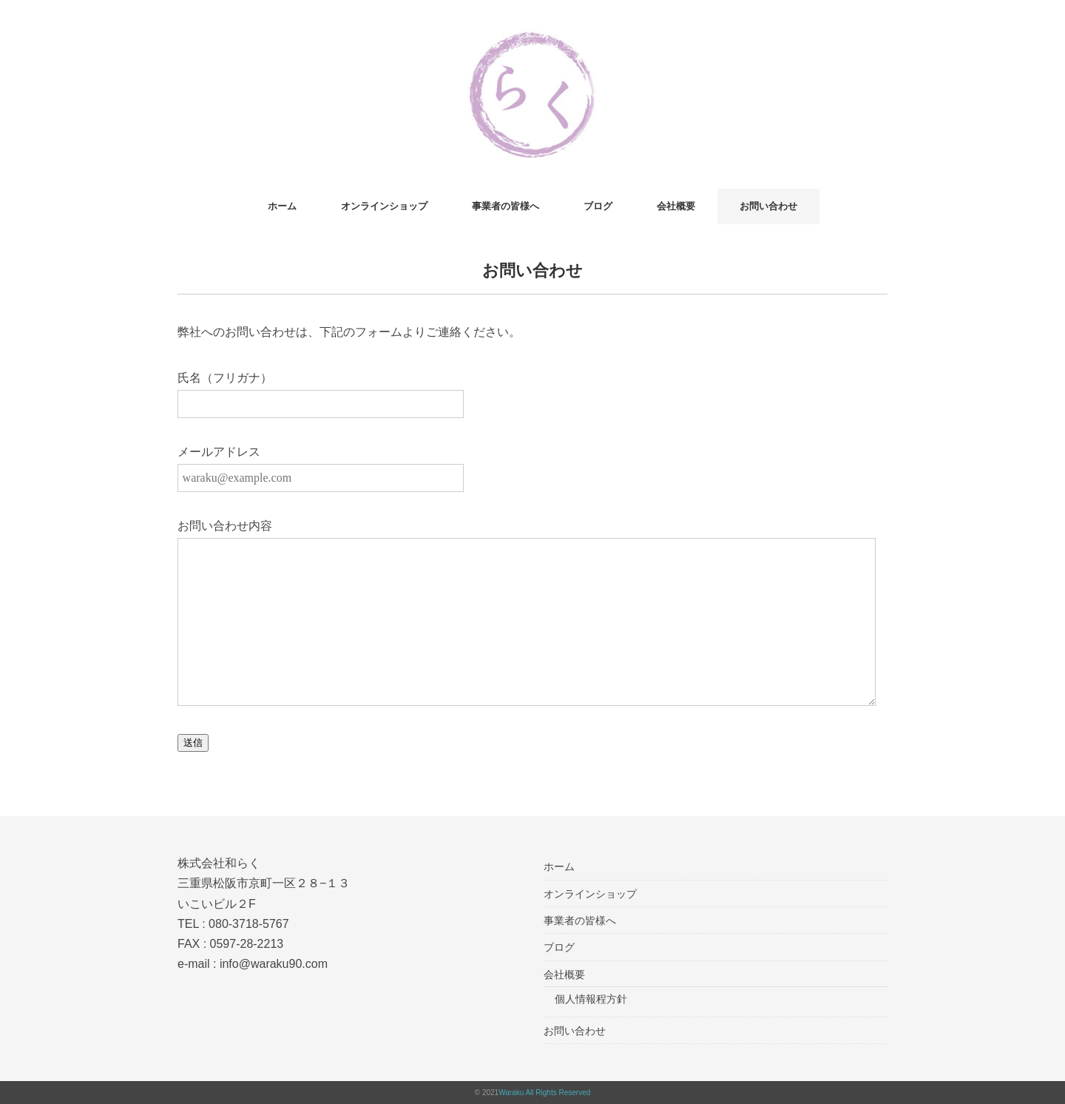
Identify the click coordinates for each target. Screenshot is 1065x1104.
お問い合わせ (768, 206)
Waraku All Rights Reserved (544, 1092)
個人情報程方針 (591, 999)
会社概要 (676, 206)
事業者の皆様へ (505, 206)
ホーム (282, 206)
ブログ (598, 206)
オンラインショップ (384, 206)
